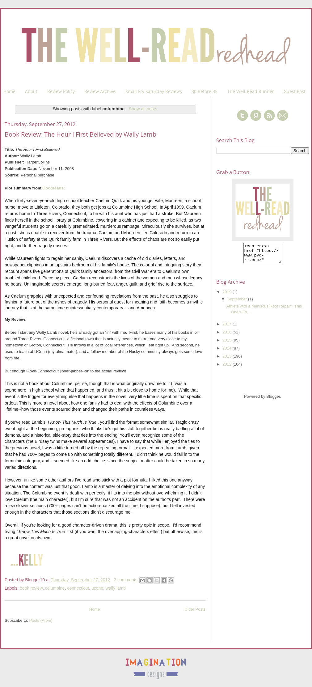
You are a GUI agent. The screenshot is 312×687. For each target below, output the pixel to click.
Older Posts (194, 609)
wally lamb (116, 588)
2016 (227, 335)
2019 (227, 295)
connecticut (78, 588)
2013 (227, 360)
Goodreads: (53, 188)
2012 (227, 368)
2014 (227, 352)
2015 (227, 343)
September (237, 302)
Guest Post (295, 91)
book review (31, 588)
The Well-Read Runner (250, 91)
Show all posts (143, 108)
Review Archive (100, 91)
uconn (97, 588)
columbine (55, 588)
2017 (227, 327)
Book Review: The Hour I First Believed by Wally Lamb (80, 134)
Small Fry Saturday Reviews (153, 91)
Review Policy (61, 91)
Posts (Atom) (41, 620)
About (31, 91)
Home (9, 91)
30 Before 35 (204, 91)
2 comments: (127, 579)
